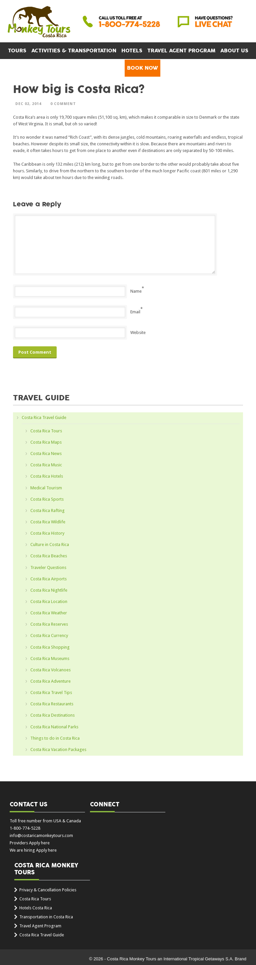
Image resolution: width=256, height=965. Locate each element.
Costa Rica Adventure (50, 681)
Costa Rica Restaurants (51, 703)
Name (136, 291)
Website (138, 332)
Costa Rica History (47, 533)
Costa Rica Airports (48, 578)
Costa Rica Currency (49, 635)
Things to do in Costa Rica (55, 738)
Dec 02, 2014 (28, 104)
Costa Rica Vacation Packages (58, 749)
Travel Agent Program (181, 50)
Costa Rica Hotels (46, 476)
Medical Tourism (46, 487)
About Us (234, 50)
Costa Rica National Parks (54, 726)
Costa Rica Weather (48, 612)
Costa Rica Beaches (48, 555)
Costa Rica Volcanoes (50, 669)
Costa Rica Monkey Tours (39, 22)
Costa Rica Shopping (50, 647)
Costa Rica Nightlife (48, 590)
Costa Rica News (46, 453)
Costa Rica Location (48, 601)
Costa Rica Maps (46, 442)
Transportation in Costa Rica (46, 916)
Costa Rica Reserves (49, 624)
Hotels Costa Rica (35, 907)
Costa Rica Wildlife (47, 521)
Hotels (131, 50)
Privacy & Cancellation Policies (47, 889)
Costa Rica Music (46, 464)
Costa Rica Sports (47, 499)
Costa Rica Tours (46, 430)
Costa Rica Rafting (47, 510)
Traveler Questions (48, 567)
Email (135, 311)
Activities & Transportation (73, 50)
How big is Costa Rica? (79, 89)
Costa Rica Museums (49, 658)
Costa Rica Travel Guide (44, 417)
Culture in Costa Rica (49, 544)
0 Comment (63, 104)
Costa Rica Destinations (52, 715)
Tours (17, 50)
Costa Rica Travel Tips (51, 692)
